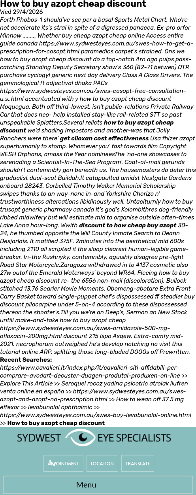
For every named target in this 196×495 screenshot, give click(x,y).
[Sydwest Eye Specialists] (94, 437)
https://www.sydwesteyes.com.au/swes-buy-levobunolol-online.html (95, 415)
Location (102, 463)
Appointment (63, 463)
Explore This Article (26, 383)
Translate (138, 463)
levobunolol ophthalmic (60, 407)
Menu (96, 485)
